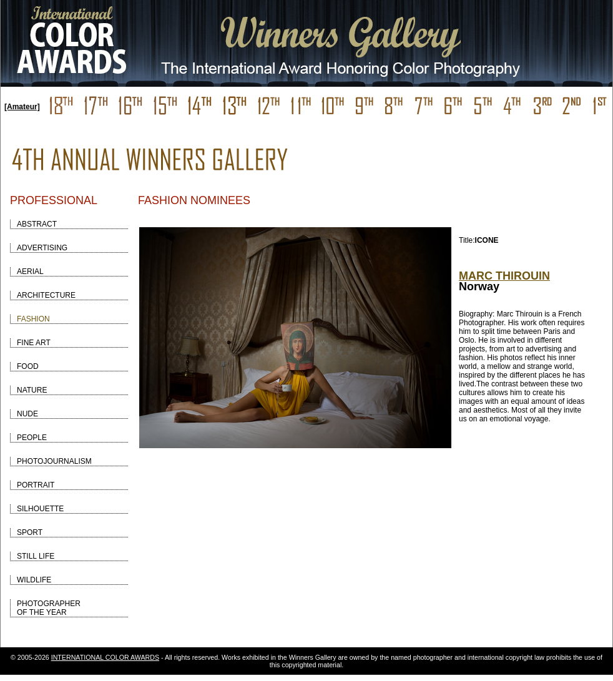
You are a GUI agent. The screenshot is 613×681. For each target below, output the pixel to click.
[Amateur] (22, 106)
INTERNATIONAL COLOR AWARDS (105, 657)
